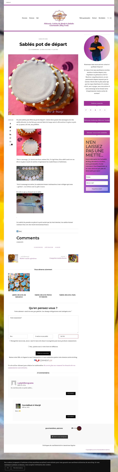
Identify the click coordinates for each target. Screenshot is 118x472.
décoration (49, 247)
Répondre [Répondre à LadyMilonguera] (70, 393)
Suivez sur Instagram (59, 437)
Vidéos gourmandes (84, 18)
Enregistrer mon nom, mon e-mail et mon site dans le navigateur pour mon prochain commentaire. (44, 341)
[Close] (7, 468)
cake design (39, 247)
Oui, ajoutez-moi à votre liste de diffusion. (43, 347)
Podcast (94, 18)
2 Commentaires (34, 49)
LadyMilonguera (25, 383)
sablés (58, 247)
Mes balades (102, 18)
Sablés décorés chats (68, 295)
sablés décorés (43, 39)
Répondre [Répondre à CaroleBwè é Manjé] (70, 416)
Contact (8, 2)
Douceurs (24, 18)
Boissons (31, 18)
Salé (37, 18)
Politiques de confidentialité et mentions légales (59, 445)
